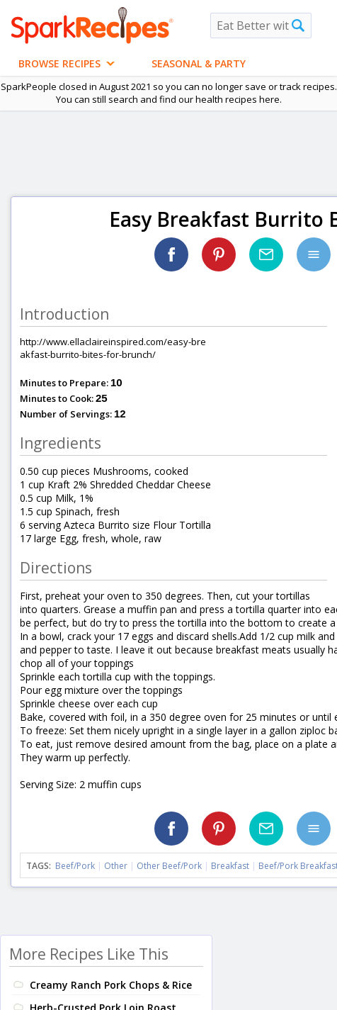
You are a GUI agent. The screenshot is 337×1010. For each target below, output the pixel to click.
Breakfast (230, 866)
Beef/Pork (75, 866)
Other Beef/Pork (169, 866)
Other (115, 866)
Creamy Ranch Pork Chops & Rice (111, 985)
